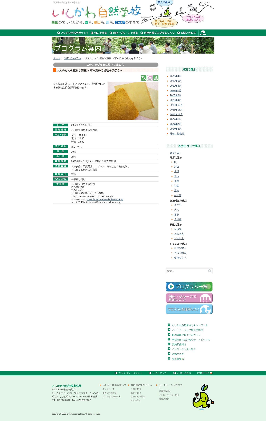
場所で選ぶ (136, 393)
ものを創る (180, 252)
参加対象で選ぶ (138, 396)
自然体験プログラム (141, 385)
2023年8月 (175, 95)
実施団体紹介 (179, 344)
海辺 (176, 166)
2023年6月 (175, 85)
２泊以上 (179, 238)
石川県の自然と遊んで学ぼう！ (67, 2)
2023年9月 (175, 100)
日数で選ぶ (136, 400)
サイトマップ (157, 373)
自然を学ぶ (180, 248)
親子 (176, 214)
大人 (176, 209)
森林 (176, 181)
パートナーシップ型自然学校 (187, 330)
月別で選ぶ (136, 389)
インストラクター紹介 (184, 349)
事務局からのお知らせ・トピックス (191, 339)
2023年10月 (176, 105)
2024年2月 (175, 124)
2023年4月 (175, 76)
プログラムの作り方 (111, 396)
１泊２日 (179, 233)
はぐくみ (174, 152)
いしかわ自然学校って (114, 385)
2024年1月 (175, 119)
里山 (176, 176)
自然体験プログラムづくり (186, 335)
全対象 (177, 219)
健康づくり (180, 257)
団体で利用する (109, 393)
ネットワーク (108, 389)
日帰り (177, 228)
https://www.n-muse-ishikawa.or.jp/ (105, 199)
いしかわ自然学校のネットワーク (190, 325)
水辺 (176, 171)
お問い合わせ (182, 373)
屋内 (176, 190)
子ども (177, 205)
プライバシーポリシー (128, 373)
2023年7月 (175, 90)
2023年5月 (175, 80)
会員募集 (178, 358)
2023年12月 (176, 114)
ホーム (56, 58)
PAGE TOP (205, 373)
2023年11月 (176, 109)
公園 (176, 185)
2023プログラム (72, 58)
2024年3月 (175, 128)
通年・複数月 (177, 133)
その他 (177, 195)
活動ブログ (178, 354)
